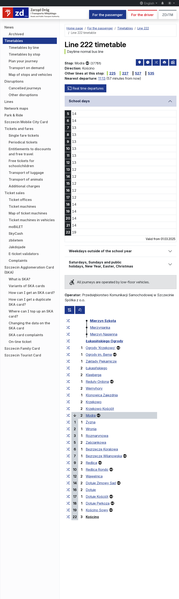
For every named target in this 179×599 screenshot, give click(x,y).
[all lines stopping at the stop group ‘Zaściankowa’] (68, 442)
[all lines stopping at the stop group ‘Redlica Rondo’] (68, 469)
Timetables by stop (24, 54)
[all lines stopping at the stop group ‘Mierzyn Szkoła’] (68, 321)
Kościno (92, 517)
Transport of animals (26, 179)
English (147, 3)
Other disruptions (23, 95)
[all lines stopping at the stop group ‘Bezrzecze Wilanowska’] (68, 456)
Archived (16, 34)
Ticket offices (20, 200)
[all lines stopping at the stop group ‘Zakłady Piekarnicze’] (68, 361)
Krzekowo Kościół (100, 409)
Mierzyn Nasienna (103, 334)
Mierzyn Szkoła (103, 321)
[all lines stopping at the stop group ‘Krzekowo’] (68, 402)
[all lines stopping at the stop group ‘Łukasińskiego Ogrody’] (68, 341)
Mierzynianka (100, 327)
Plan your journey (23, 61)
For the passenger (107, 15)
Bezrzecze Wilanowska (104, 456)
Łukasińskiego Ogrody (104, 341)
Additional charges (24, 186)
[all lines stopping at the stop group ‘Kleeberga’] (68, 375)
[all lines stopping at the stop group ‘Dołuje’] (68, 490)
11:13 (102, 78)
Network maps (16, 108)
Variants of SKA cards (27, 286)
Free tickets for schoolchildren (21, 163)
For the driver (142, 15)
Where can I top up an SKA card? (31, 313)
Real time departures (85, 88)
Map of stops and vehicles (30, 74)
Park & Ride (13, 115)
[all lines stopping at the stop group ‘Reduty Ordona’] (68, 381)
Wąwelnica (94, 476)
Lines (8, 102)
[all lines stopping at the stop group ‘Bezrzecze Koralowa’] (68, 449)
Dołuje (91, 490)
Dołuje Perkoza (98, 503)
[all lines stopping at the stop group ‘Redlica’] (68, 463)
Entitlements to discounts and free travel (30, 151)
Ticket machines (22, 206)
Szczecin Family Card (22, 348)
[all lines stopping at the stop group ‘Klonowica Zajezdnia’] (68, 395)
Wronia (91, 429)
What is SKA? (19, 279)
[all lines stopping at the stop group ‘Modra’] (68, 415)
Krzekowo (94, 402)
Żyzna (90, 422)
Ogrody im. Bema (99, 354)
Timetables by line (24, 47)
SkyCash (16, 233)
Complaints (18, 260)
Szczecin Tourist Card (22, 355)
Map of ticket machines (28, 213)
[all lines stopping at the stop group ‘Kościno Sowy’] (68, 510)
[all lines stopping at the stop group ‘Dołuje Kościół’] (68, 496)
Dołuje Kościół (97, 496)
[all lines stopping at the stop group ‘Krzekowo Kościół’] (68, 409)
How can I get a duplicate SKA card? (30, 302)
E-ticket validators (24, 254)
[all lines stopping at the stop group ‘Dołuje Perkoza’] (68, 503)
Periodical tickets (23, 142)
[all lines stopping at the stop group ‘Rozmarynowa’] (68, 436)
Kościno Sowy (97, 510)
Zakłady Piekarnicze (101, 361)
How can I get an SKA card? (32, 293)
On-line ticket (20, 342)
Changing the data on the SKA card (29, 325)
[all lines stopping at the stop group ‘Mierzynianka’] (68, 327)
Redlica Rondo (97, 469)
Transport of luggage (26, 173)
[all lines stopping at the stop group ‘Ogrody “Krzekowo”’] (68, 348)
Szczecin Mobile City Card (26, 122)
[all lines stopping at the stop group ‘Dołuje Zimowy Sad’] (68, 483)
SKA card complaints (26, 335)
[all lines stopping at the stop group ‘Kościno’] (68, 517)
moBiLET (16, 227)
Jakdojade (17, 247)
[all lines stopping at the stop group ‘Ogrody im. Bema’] (68, 354)
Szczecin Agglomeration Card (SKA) (29, 269)
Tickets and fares (18, 129)
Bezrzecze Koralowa (102, 449)
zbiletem (16, 240)
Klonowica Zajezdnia (102, 395)
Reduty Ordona (97, 381)
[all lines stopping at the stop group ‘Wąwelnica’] (68, 476)
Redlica (91, 463)
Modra (91, 415)
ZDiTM (167, 15)
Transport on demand (26, 68)
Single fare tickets (24, 135)
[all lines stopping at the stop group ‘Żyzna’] (68, 422)
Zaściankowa (96, 442)
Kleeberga (93, 375)
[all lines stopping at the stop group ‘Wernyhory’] (68, 388)
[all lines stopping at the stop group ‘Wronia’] (68, 429)
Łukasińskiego (96, 368)
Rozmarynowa (97, 436)
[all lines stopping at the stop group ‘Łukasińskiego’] (68, 368)
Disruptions (14, 81)
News (9, 27)
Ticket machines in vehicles (32, 220)
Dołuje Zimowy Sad (101, 483)
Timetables (13, 41)
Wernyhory (94, 388)
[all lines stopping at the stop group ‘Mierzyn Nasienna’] (68, 334)
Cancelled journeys (25, 88)
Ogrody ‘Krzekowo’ (100, 348)
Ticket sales (14, 193)
